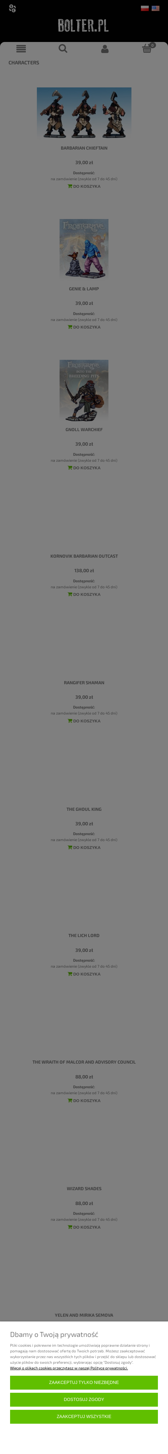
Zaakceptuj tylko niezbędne (84, 1382)
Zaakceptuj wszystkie (84, 1416)
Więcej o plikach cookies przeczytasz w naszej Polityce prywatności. (69, 1368)
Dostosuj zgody (84, 1399)
